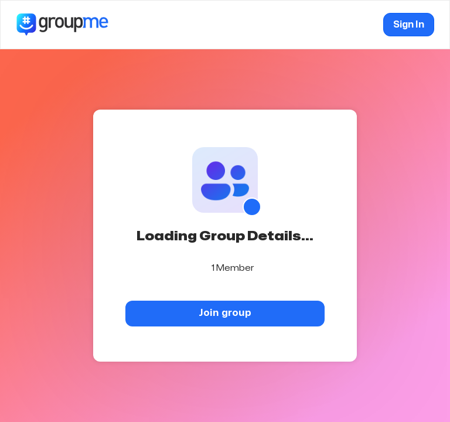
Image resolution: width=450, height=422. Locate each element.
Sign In (408, 24)
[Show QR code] (252, 207)
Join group (225, 313)
